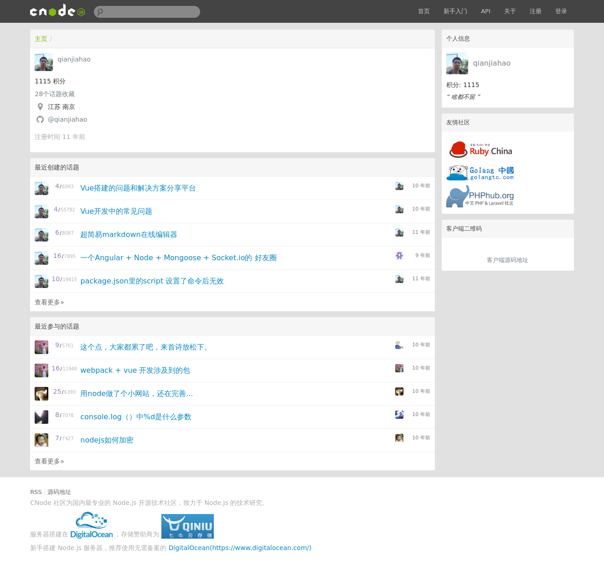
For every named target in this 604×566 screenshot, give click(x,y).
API (485, 11)
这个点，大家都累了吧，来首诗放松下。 (146, 347)
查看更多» (49, 302)
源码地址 (59, 492)
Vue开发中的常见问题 (116, 211)
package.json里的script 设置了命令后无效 (152, 281)
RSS (36, 492)
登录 (561, 11)
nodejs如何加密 (107, 440)
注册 (536, 11)
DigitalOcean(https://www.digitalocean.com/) (240, 547)
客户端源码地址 (507, 260)
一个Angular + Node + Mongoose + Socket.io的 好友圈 (178, 257)
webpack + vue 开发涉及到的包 (135, 370)
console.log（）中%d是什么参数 (135, 416)
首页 (424, 11)
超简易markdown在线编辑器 (128, 234)
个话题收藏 (55, 94)
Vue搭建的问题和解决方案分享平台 (138, 188)
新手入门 (455, 11)
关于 (510, 11)
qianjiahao (492, 63)
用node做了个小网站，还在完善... (136, 393)
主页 (41, 38)
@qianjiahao (68, 119)
